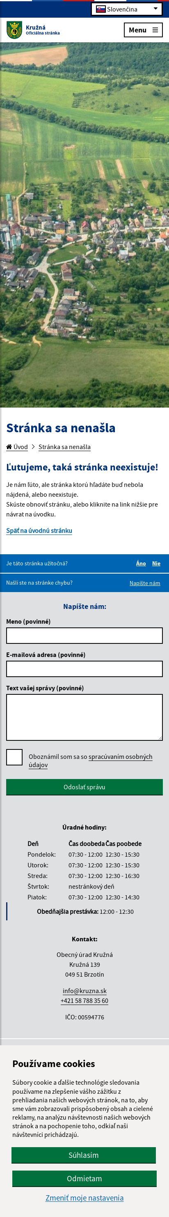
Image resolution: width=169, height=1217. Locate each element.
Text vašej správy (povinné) (45, 688)
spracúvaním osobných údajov (91, 760)
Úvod (17, 447)
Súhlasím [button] (84, 1155)
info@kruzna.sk (85, 991)
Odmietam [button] (84, 1178)
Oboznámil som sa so (91, 760)
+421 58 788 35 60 (84, 1000)
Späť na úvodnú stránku (39, 530)
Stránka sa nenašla (65, 447)
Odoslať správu (84, 787)
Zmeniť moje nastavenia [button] (85, 1198)
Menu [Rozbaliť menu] (143, 29)
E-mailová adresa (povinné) (46, 654)
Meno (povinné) (28, 621)
